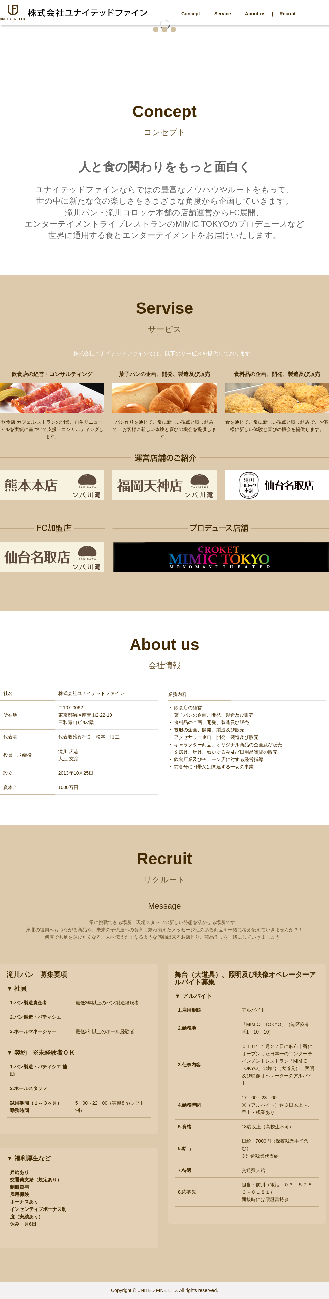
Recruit (287, 13)
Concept (190, 13)
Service (222, 13)
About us (255, 13)
